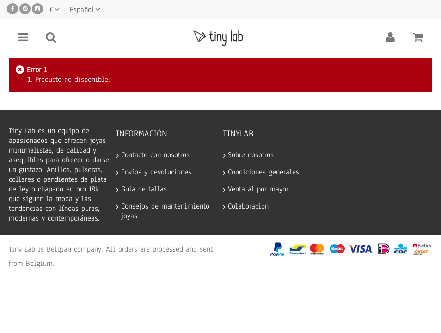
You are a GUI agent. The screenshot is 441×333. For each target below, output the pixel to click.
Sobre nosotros (251, 155)
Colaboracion (248, 206)
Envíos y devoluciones (156, 172)
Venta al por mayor (258, 189)
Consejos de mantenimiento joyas (165, 211)
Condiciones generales (263, 172)
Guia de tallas (144, 189)
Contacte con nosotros (155, 155)
